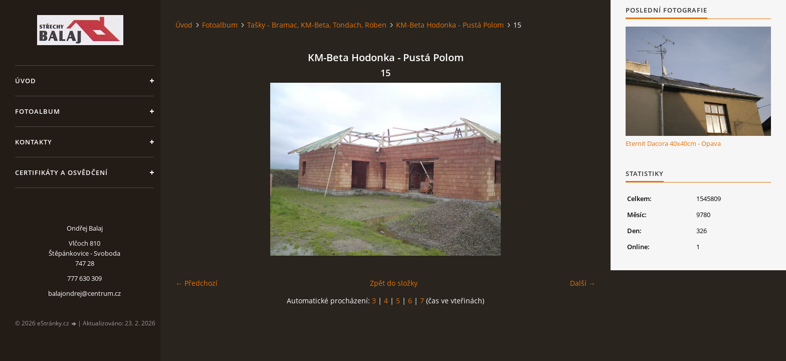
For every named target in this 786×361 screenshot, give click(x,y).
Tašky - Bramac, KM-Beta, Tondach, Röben (316, 25)
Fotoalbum (37, 111)
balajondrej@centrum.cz (84, 293)
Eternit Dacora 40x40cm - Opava (673, 143)
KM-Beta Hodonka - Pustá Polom (450, 25)
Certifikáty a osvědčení (61, 172)
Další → (583, 283)
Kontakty (33, 141)
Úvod (25, 80)
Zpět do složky (394, 283)
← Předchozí (196, 283)
